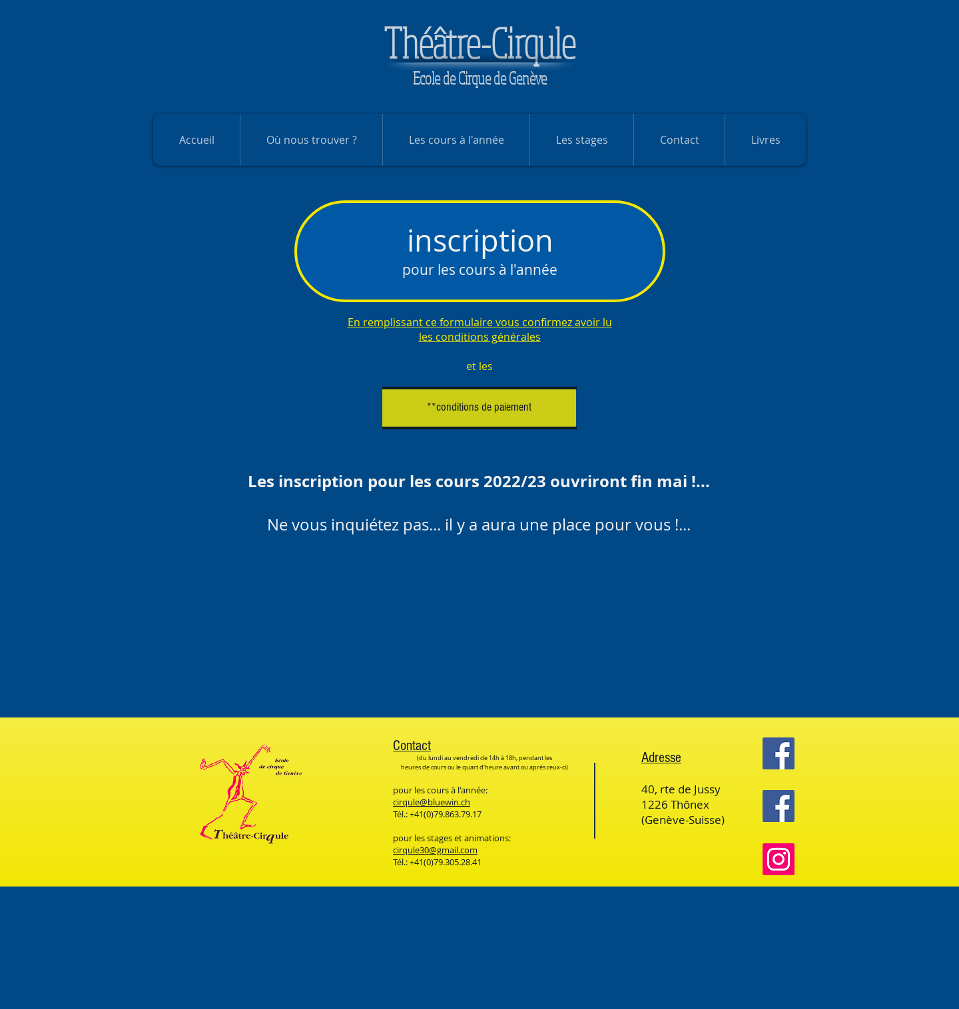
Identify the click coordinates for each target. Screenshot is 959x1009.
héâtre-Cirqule (479, 42)
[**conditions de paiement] (479, 407)
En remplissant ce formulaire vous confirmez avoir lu (480, 322)
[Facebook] (779, 753)
